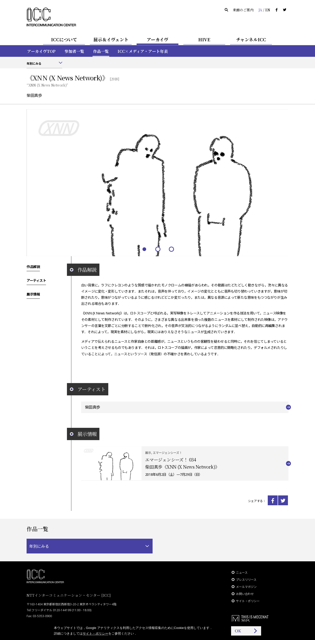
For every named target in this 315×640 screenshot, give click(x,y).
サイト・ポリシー (248, 601)
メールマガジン (246, 587)
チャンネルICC (251, 39)
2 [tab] (157, 249)
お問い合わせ (245, 594)
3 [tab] (171, 249)
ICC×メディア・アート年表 (143, 51)
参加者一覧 (74, 51)
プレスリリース (246, 580)
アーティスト (36, 280)
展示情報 (33, 294)
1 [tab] (144, 249)
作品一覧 (101, 51)
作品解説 (33, 266)
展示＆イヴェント (110, 39)
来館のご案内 (243, 9)
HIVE (204, 39)
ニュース (242, 572)
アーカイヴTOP (41, 51)
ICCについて (64, 39)
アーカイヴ (157, 39)
